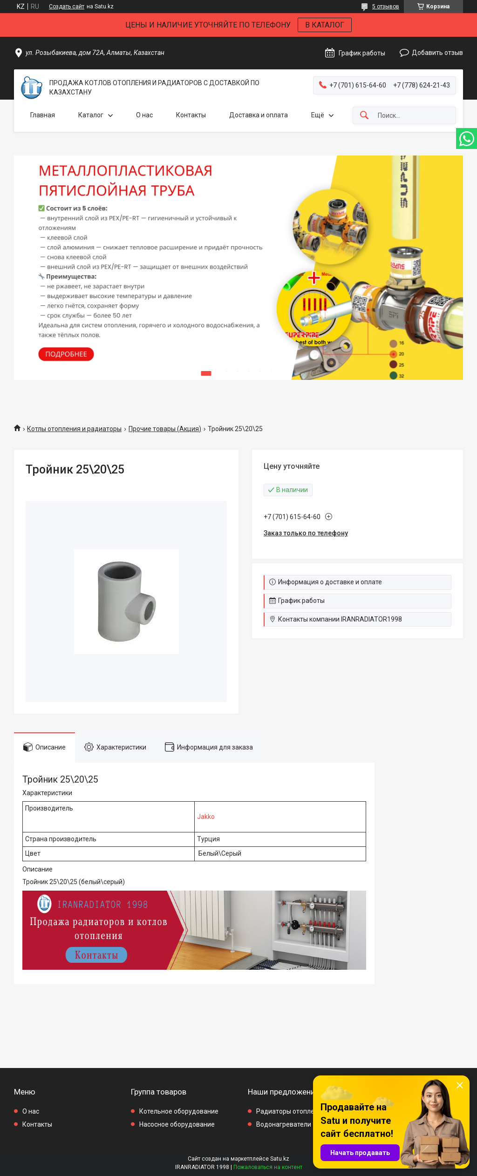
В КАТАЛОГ (324, 24)
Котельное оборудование (178, 1111)
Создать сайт (66, 6)
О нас (144, 115)
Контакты (191, 115)
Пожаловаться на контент (267, 1167)
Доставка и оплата (258, 115)
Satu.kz (279, 1159)
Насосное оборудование (177, 1124)
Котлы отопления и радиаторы (74, 429)
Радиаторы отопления (291, 1111)
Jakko (206, 816)
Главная (42, 115)
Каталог (90, 115)
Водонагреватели (283, 1124)
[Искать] (364, 115)
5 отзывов (385, 6)
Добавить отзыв (437, 52)
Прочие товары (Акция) (165, 429)
